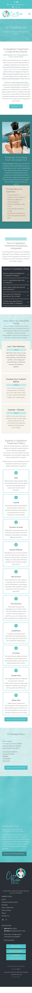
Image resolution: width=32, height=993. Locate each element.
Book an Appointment (17, 4)
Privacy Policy (16, 976)
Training (17, 7)
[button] (29, 14)
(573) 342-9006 (9, 940)
